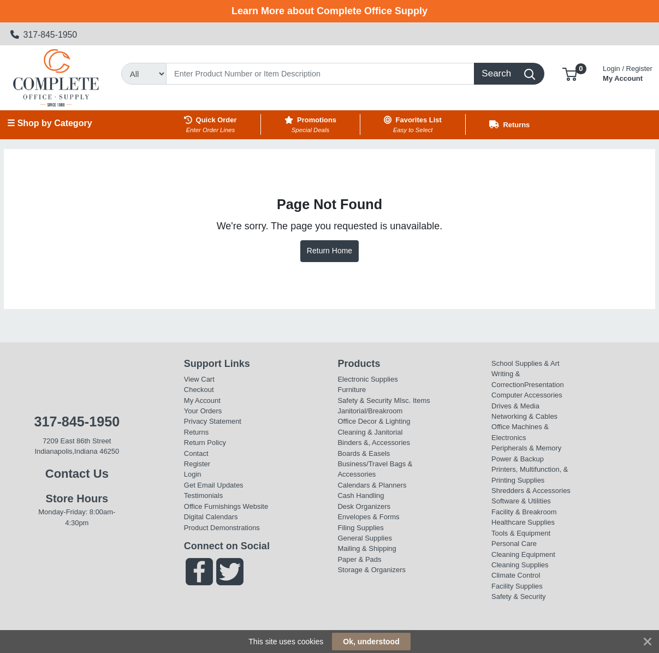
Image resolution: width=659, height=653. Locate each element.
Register (197, 464)
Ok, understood (371, 641)
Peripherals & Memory (526, 448)
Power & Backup (517, 459)
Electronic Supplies (367, 379)
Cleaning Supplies (519, 565)
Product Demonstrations (222, 528)
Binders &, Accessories (373, 442)
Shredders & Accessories (531, 490)
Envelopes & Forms (368, 517)
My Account (627, 72)
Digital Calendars (211, 517)
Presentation (544, 385)
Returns (196, 432)
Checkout (199, 389)
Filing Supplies (360, 528)
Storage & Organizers (371, 570)
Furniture (351, 389)
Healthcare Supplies (523, 522)
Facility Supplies (517, 586)
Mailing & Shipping (366, 548)
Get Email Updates (214, 485)
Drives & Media (515, 406)
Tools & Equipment (520, 533)
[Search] (320, 74)
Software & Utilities (521, 501)
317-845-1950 (44, 34)
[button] (569, 73)
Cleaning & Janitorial (369, 432)
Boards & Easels (363, 453)
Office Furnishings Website (226, 506)
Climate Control (515, 575)
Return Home (329, 250)
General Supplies (364, 538)
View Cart (199, 379)
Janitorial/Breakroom (369, 411)
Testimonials (203, 495)
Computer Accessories (526, 395)
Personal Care (514, 543)
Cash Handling (360, 495)
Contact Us (77, 473)
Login (192, 474)
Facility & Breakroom (524, 512)
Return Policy (205, 442)
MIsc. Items (412, 400)
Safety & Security (364, 400)
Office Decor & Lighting (373, 421)
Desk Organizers (363, 506)
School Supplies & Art (525, 363)
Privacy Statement (212, 421)
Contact (196, 453)
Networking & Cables (524, 416)
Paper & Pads (359, 559)
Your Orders (203, 411)
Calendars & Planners (371, 485)
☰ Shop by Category (49, 123)
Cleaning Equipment (523, 554)
